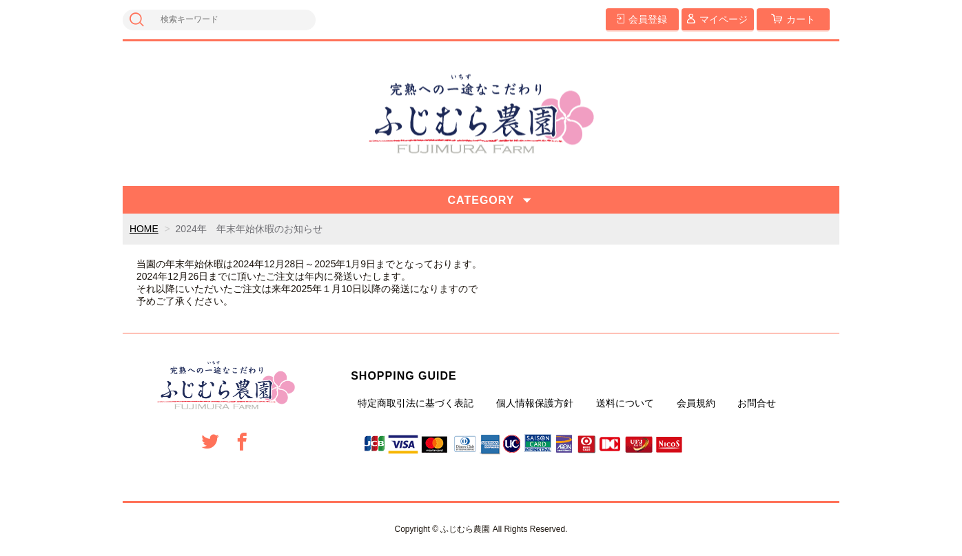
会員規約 (696, 403)
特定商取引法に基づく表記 (415, 403)
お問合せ (756, 403)
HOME (144, 228)
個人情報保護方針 (534, 403)
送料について (625, 403)
